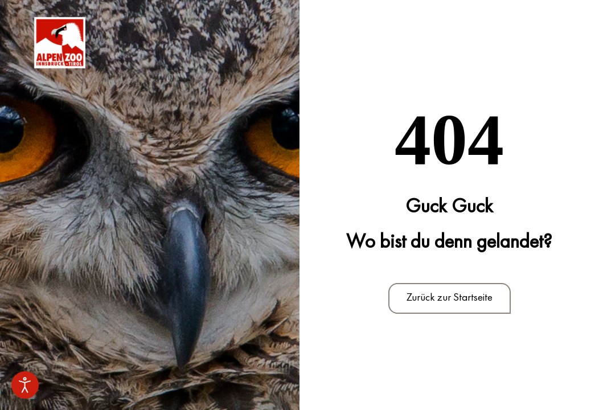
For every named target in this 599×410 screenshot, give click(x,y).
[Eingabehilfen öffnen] (25, 385)
